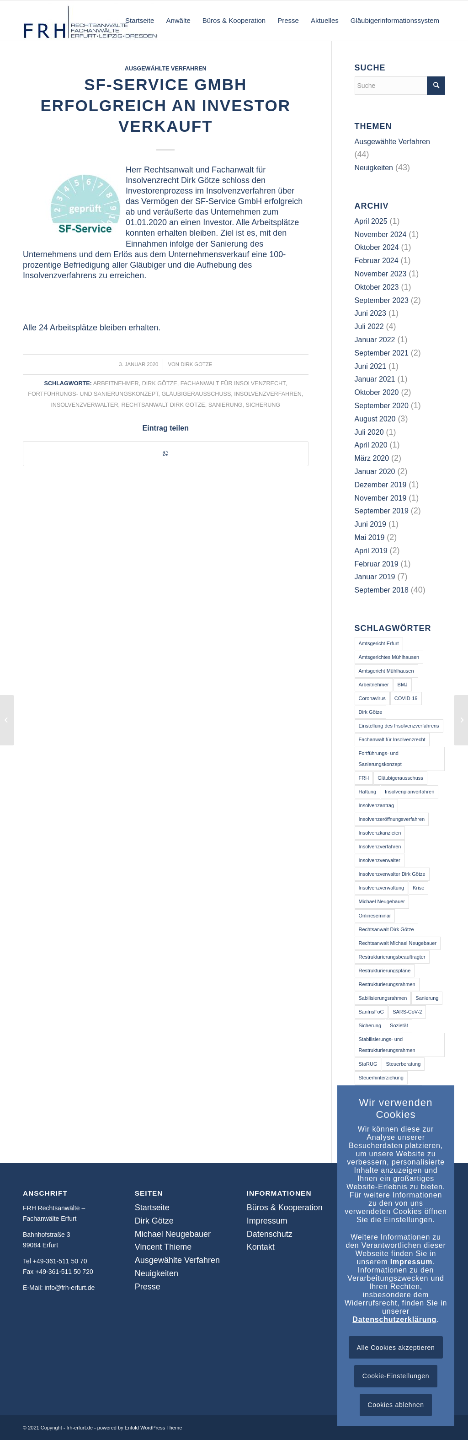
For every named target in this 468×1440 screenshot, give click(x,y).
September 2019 (382, 511)
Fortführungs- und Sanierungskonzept (93, 394)
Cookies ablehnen (395, 1404)
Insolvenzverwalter (84, 405)
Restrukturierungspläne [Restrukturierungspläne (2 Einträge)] (385, 970)
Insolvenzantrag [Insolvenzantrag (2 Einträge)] (376, 805)
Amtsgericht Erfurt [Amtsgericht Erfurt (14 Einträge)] (379, 643)
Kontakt (261, 1246)
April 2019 (371, 551)
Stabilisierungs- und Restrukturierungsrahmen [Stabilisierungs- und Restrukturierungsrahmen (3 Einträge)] (387, 1044)
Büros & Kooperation (285, 1207)
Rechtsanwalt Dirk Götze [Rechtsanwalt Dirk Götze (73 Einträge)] (386, 929)
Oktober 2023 (377, 287)
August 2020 (375, 419)
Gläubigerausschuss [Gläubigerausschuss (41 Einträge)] (400, 778)
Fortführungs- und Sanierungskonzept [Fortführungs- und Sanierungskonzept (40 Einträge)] (380, 758)
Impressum (267, 1220)
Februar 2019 (377, 564)
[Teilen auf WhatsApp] (165, 453)
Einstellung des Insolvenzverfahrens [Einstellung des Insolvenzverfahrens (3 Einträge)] (399, 725)
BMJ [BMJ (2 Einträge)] (403, 684)
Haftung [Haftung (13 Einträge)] (368, 791)
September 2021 (382, 353)
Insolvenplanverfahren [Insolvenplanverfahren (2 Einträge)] (409, 791)
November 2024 (381, 234)
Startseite (152, 1207)
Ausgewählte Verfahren (166, 68)
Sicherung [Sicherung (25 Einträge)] (370, 1025)
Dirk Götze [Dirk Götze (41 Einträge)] (371, 712)
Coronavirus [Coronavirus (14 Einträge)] (372, 698)
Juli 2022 (369, 326)
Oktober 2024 (377, 247)
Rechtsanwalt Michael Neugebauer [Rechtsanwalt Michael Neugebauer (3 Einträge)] (398, 943)
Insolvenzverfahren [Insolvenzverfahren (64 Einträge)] (380, 846)
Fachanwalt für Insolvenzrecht (233, 383)
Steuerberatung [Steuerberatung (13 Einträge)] (403, 1064)
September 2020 (382, 406)
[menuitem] (139, 20)
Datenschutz (269, 1234)
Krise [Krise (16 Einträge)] (418, 887)
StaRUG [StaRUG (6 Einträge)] (368, 1064)
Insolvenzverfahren (267, 394)
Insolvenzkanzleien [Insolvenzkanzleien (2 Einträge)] (380, 833)
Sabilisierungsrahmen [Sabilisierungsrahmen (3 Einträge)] (383, 998)
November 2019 (381, 498)
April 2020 (371, 445)
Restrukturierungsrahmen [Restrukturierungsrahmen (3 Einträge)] (387, 984)
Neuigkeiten (374, 168)
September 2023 (382, 300)
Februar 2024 (377, 260)
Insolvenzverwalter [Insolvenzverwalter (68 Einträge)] (379, 860)
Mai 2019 (370, 537)
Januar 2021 (375, 379)
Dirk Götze (196, 364)
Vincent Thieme (163, 1246)
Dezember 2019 (381, 485)
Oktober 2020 (377, 392)
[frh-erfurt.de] (91, 20)
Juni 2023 (370, 313)
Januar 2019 (375, 577)
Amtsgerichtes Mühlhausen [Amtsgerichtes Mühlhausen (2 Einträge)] (389, 657)
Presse (147, 1286)
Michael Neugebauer (173, 1234)
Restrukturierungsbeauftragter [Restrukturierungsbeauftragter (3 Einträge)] (392, 957)
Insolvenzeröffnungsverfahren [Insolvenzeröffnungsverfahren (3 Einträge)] (392, 819)
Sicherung (263, 405)
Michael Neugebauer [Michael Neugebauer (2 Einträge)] (382, 901)
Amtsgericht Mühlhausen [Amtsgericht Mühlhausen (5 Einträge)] (386, 671)
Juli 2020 (369, 432)
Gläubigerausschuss (196, 394)
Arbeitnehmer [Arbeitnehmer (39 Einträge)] (374, 684)
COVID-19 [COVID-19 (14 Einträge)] (406, 698)
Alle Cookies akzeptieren (396, 1347)
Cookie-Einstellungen (395, 1376)
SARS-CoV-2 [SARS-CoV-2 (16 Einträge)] (407, 1011)
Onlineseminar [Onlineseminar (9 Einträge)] (375, 915)
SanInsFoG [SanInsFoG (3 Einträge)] (371, 1011)
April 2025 (371, 221)
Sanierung (225, 405)
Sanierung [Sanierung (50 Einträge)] (426, 998)
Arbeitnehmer (116, 383)
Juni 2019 (370, 524)
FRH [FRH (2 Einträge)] (364, 778)
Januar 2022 (375, 340)
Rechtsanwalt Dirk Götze (163, 405)
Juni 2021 (370, 366)
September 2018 (382, 590)
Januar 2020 (375, 471)
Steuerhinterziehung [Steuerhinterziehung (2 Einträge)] (381, 1077)
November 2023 (381, 274)
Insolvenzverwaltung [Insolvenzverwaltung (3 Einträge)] (381, 887)
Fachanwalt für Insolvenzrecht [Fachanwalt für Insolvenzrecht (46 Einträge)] (392, 739)
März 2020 (372, 458)
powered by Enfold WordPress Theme (139, 1427)
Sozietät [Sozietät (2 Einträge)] (399, 1025)
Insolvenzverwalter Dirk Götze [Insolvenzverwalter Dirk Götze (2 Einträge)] (392, 874)
